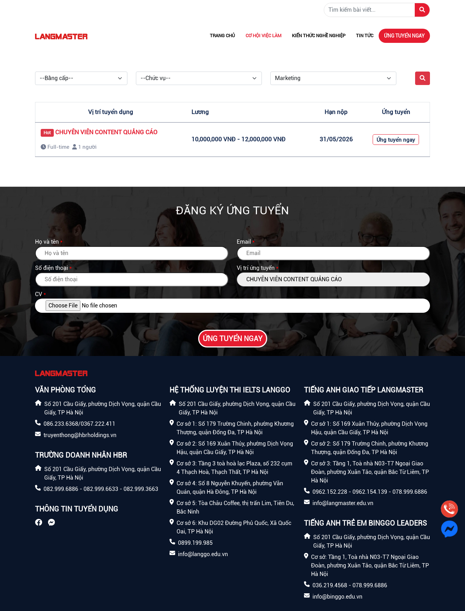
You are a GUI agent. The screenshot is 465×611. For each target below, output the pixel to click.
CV (38, 294)
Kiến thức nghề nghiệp (318, 35)
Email (244, 241)
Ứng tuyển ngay (404, 36)
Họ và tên (47, 241)
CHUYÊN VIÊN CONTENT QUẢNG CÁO (106, 132)
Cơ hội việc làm (263, 35)
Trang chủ (222, 35)
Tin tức (364, 35)
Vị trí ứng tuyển (256, 268)
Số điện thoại (51, 268)
